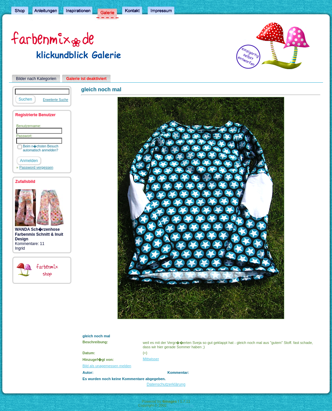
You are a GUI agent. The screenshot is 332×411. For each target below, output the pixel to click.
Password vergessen (36, 167)
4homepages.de (181, 405)
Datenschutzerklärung (166, 384)
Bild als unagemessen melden (106, 366)
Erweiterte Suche (55, 100)
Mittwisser (151, 359)
